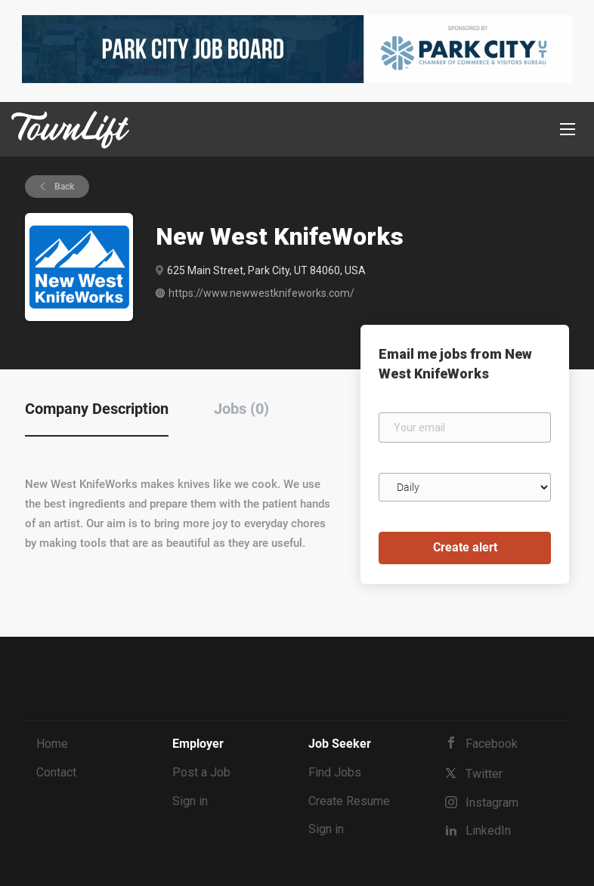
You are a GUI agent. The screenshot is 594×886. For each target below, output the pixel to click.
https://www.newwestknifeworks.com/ (261, 293)
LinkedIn (488, 830)
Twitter (484, 774)
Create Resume (349, 801)
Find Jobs (334, 772)
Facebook (492, 743)
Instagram (492, 802)
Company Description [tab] (97, 409)
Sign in (190, 801)
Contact (56, 772)
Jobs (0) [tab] (241, 409)
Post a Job (201, 772)
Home (52, 743)
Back (63, 186)
